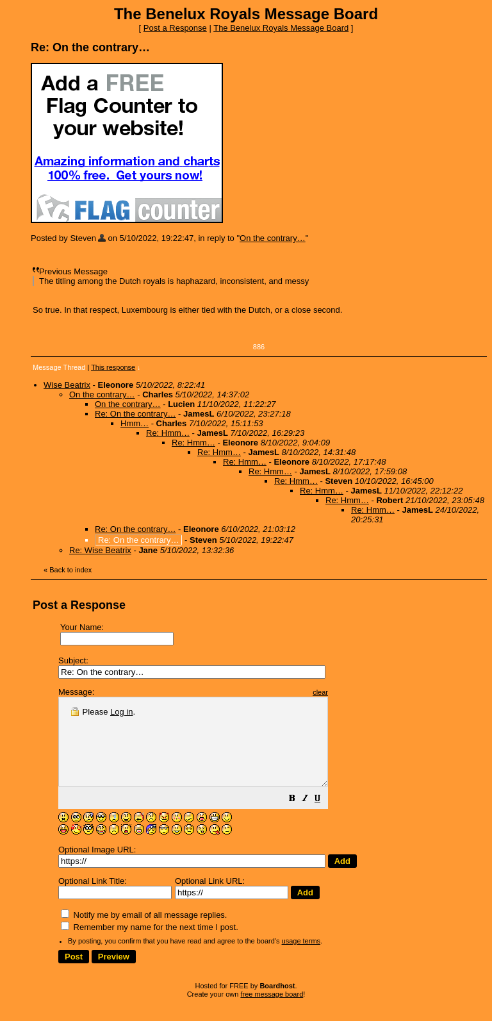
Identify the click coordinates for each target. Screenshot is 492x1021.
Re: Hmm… (168, 433)
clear (352, 692)
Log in (121, 712)
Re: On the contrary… (135, 414)
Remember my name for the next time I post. (149, 944)
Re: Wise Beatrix (100, 550)
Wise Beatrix (67, 385)
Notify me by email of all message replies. (144, 932)
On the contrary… (273, 238)
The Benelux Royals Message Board (280, 28)
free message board (271, 1011)
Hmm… (134, 423)
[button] (324, 817)
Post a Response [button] (175, 28)
